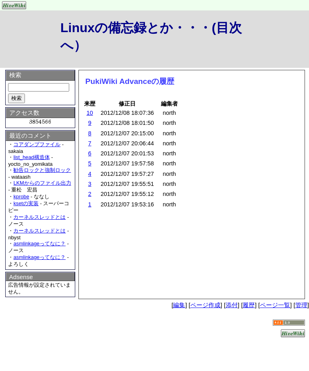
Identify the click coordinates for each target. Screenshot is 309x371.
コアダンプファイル (36, 144)
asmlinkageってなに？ (39, 244)
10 (90, 113)
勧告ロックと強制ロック (42, 170)
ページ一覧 (275, 305)
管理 (301, 305)
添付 (232, 305)
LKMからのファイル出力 (42, 183)
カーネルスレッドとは (39, 217)
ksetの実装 (25, 203)
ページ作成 (205, 305)
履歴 (249, 305)
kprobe (21, 197)
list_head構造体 (31, 157)
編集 (179, 305)
